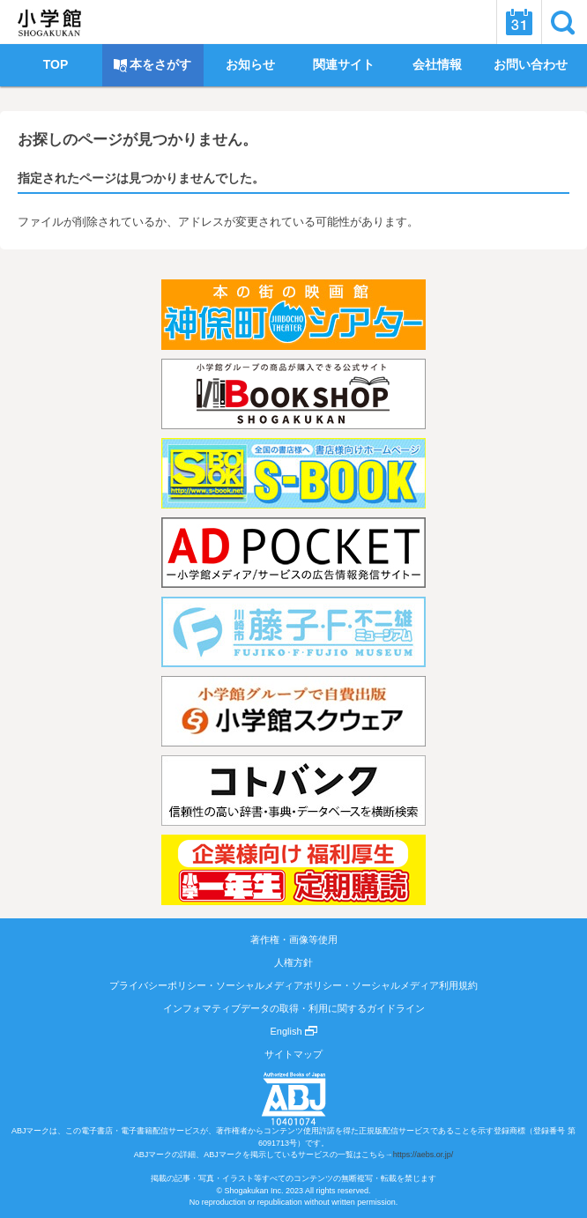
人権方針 (293, 962)
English (293, 1031)
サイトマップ (293, 1054)
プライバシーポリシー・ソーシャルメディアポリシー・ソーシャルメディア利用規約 (293, 985)
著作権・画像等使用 (294, 939)
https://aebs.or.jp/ (423, 1154)
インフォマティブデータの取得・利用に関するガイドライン (294, 1008)
